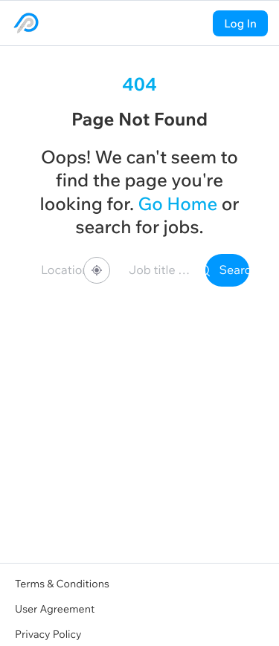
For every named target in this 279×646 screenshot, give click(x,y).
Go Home (177, 204)
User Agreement (54, 609)
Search (227, 270)
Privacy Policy (48, 634)
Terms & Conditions (62, 583)
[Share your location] (96, 270)
